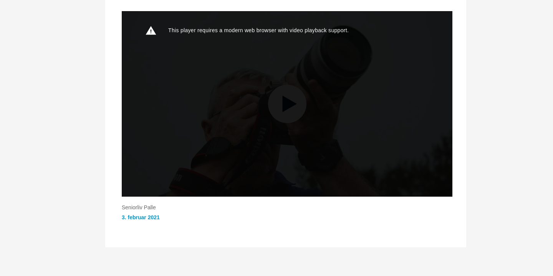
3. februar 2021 (141, 217)
